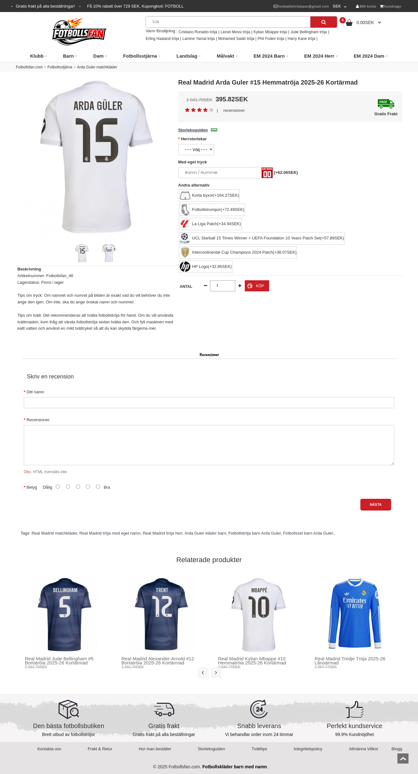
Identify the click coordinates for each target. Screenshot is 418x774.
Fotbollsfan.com (29, 67)
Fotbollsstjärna (60, 67)
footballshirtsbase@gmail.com (301, 6)
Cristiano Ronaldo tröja (198, 32)
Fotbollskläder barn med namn (234, 766)
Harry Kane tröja (301, 38)
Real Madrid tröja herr (162, 533)
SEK (337, 6)
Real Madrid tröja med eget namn (110, 533)
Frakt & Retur (100, 748)
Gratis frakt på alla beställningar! (46, 6)
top (402, 760)
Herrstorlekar (194, 138)
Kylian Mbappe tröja (270, 32)
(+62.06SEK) (286, 172)
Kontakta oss (49, 748)
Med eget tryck (192, 162)
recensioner (234, 110)
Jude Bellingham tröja (308, 32)
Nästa (376, 504)
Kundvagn (390, 6)
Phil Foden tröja (271, 38)
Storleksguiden (198, 130)
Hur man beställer (155, 748)
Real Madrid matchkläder (54, 533)
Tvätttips (259, 748)
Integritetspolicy (308, 748)
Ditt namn (35, 392)
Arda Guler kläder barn (205, 533)
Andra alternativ (194, 185)
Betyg (32, 487)
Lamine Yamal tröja (198, 38)
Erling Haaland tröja (162, 38)
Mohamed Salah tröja (236, 38)
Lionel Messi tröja (235, 32)
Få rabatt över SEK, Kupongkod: (135, 6)
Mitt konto (366, 6)
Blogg (397, 748)
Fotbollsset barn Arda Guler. (308, 533)
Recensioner (38, 419)
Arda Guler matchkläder (97, 67)
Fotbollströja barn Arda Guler (254, 533)
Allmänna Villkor (363, 748)
